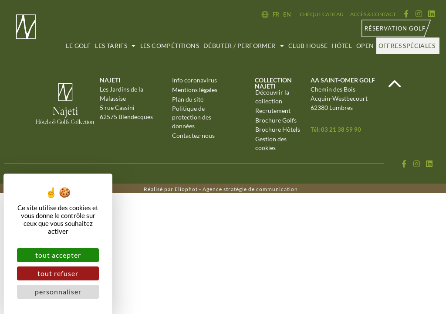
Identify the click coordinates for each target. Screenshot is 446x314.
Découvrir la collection (272, 97)
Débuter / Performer (243, 45)
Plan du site (187, 99)
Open (365, 45)
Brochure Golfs (276, 120)
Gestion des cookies (271, 144)
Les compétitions (169, 45)
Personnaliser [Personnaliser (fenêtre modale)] (58, 291)
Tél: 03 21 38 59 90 (336, 129)
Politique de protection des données (191, 118)
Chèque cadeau (322, 14)
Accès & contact (373, 14)
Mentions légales (194, 90)
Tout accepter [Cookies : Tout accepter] (58, 255)
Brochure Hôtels (277, 130)
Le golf (78, 45)
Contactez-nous (193, 136)
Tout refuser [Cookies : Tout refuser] (57, 273)
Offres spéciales (406, 45)
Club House (308, 45)
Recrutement (273, 111)
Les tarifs (115, 45)
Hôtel (342, 45)
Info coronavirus (194, 80)
